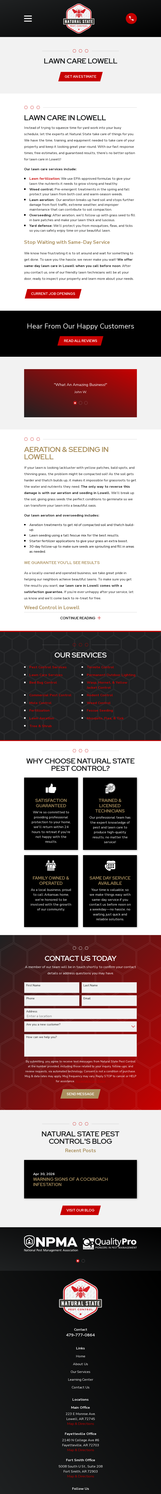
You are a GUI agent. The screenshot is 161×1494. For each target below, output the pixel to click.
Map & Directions (80, 1426)
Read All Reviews (80, 341)
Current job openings (53, 294)
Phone (30, 1000)
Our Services (80, 1374)
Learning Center (80, 1382)
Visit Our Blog (80, 1212)
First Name (33, 987)
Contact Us (81, 1390)
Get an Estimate (80, 76)
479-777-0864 (80, 1337)
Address (31, 1013)
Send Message (80, 1096)
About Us (80, 1366)
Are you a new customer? (43, 1026)
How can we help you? (41, 1039)
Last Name (90, 987)
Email (87, 1000)
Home (80, 1359)
